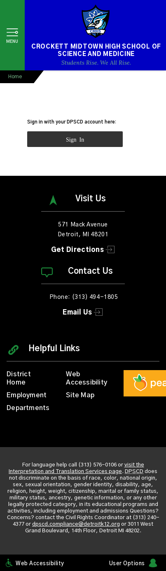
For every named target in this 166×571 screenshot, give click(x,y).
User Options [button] (127, 563)
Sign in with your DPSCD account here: (71, 122)
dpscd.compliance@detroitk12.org (76, 524)
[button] (12, 35)
